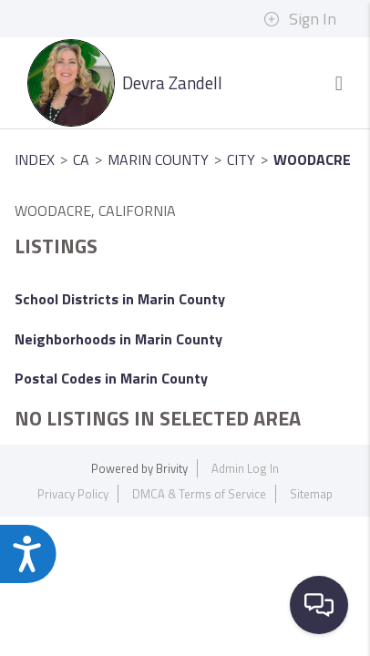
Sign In (299, 19)
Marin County (158, 159)
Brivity (172, 468)
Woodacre (312, 159)
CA (81, 159)
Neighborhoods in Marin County (118, 339)
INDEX (35, 159)
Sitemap (311, 494)
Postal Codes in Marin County (111, 378)
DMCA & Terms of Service (199, 494)
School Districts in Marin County (120, 299)
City (241, 159)
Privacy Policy (72, 494)
